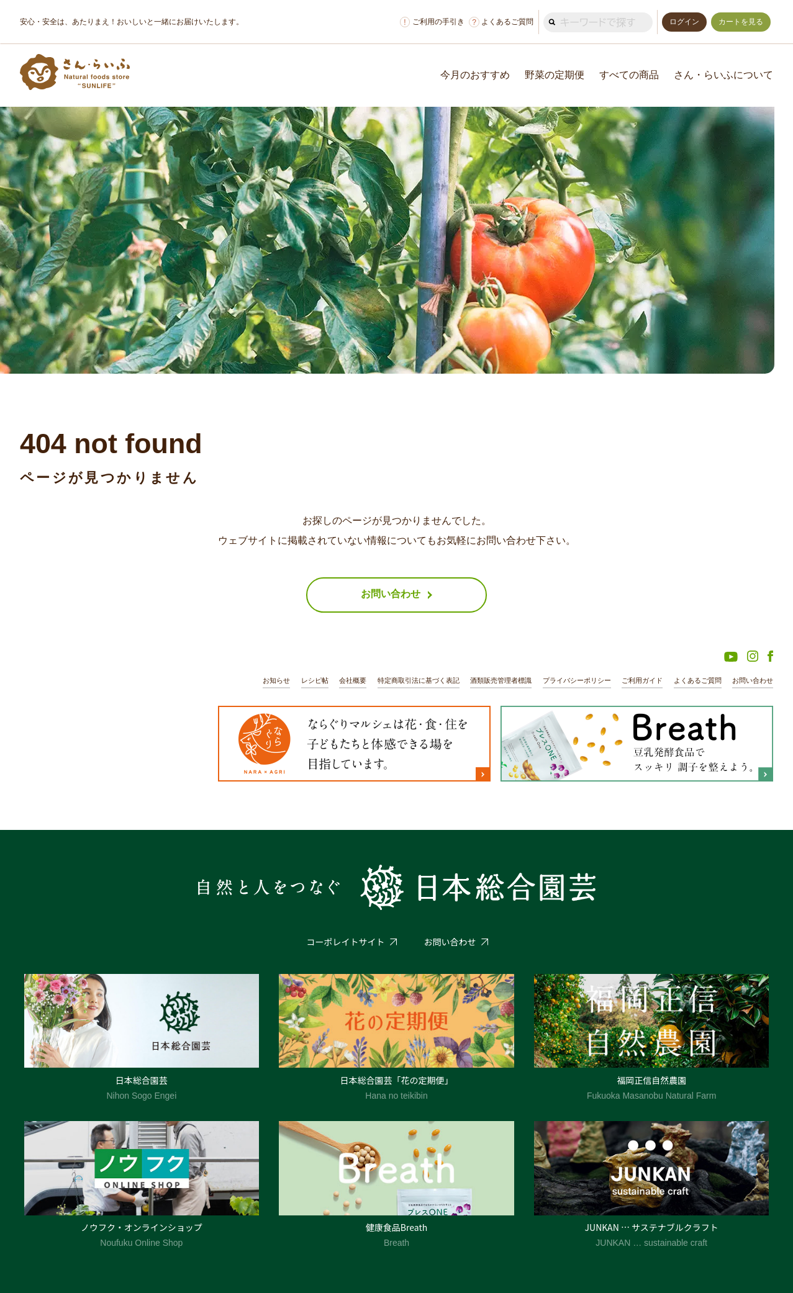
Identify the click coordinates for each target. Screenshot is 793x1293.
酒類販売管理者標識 (501, 680)
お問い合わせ (752, 680)
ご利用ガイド (642, 680)
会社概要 (352, 680)
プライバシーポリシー (577, 680)
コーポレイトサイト (346, 941)
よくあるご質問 (501, 22)
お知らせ (276, 680)
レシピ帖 (315, 680)
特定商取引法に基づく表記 (419, 680)
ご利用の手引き (432, 22)
